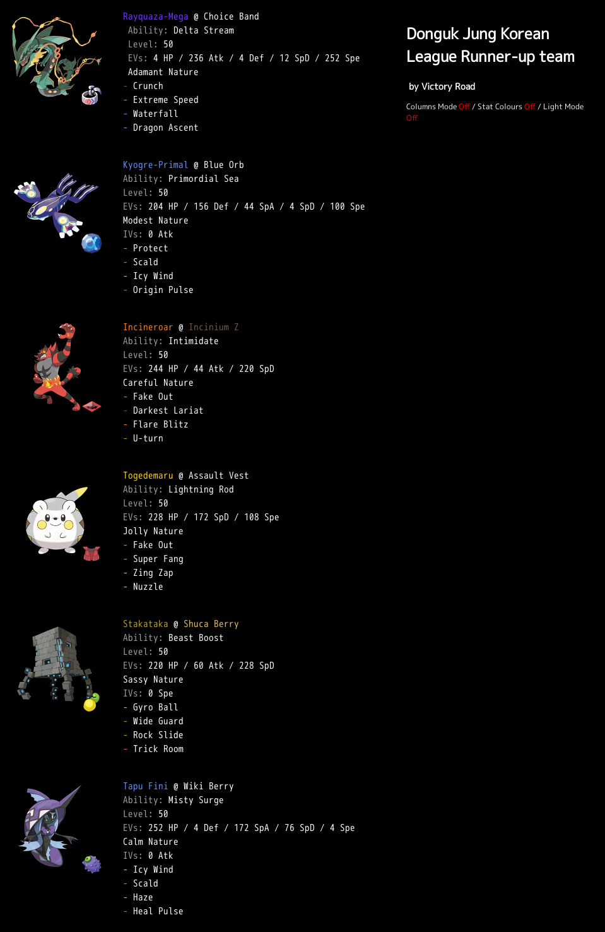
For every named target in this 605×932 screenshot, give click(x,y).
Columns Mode (431, 106)
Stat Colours (500, 106)
